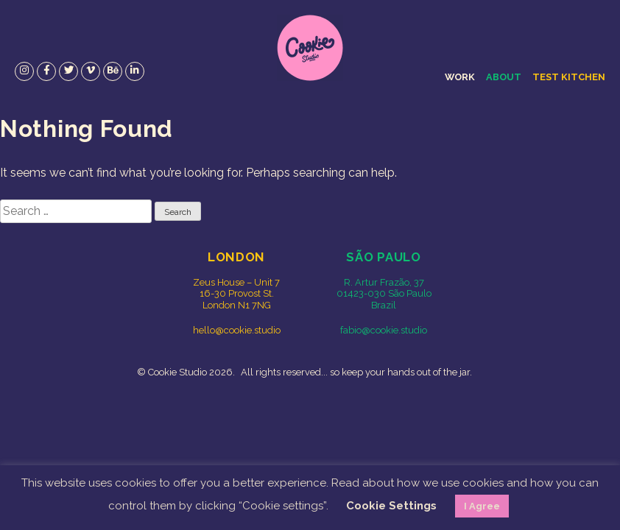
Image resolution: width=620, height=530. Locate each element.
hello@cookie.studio (237, 330)
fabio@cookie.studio (383, 330)
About (503, 76)
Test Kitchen (568, 76)
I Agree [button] (482, 506)
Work (460, 76)
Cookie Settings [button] (391, 505)
